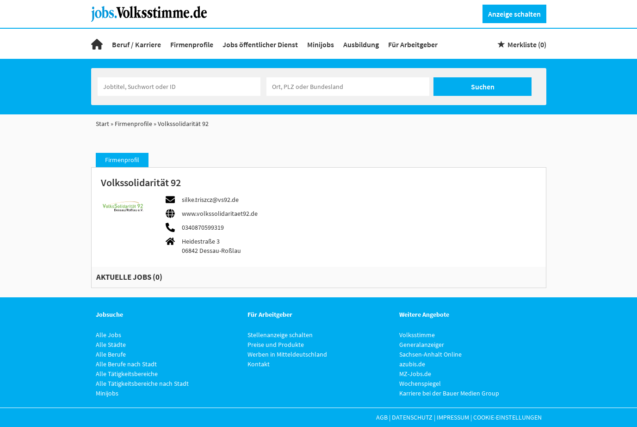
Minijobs (320, 44)
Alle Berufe (111, 354)
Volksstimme (417, 335)
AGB (382, 417)
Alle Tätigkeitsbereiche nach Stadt (142, 383)
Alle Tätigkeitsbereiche (127, 374)
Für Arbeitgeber (413, 44)
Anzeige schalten (514, 14)
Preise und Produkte (275, 344)
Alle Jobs (108, 335)
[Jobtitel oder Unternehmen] (179, 86)
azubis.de (412, 364)
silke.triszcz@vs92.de (210, 199)
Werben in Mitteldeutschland (287, 354)
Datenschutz (412, 417)
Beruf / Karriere (136, 44)
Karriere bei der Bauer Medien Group (449, 393)
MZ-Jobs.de (415, 374)
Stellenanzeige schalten (280, 335)
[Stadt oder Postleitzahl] (347, 86)
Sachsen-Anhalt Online (430, 354)
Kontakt (258, 364)
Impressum (453, 417)
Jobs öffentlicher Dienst (260, 44)
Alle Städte (111, 344)
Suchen (483, 86)
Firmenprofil (122, 160)
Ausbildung (361, 44)
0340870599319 (203, 227)
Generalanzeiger (421, 344)
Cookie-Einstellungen (507, 417)
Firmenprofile (191, 44)
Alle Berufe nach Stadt (126, 364)
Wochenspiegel (420, 383)
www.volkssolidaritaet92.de (220, 213)
